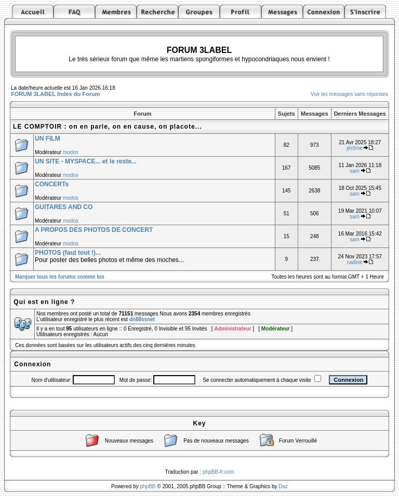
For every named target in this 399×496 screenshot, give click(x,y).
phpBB (148, 486)
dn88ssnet (142, 319)
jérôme (355, 148)
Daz (283, 486)
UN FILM (47, 138)
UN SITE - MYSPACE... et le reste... (86, 161)
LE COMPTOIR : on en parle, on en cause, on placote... (107, 126)
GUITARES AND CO (63, 207)
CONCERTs (52, 184)
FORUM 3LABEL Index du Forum (55, 94)
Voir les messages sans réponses (349, 94)
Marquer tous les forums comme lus (59, 277)
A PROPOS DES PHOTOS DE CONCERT (94, 229)
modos (70, 152)
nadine (354, 262)
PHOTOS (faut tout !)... (68, 252)
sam (355, 171)
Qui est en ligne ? (44, 302)
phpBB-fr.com (218, 472)
